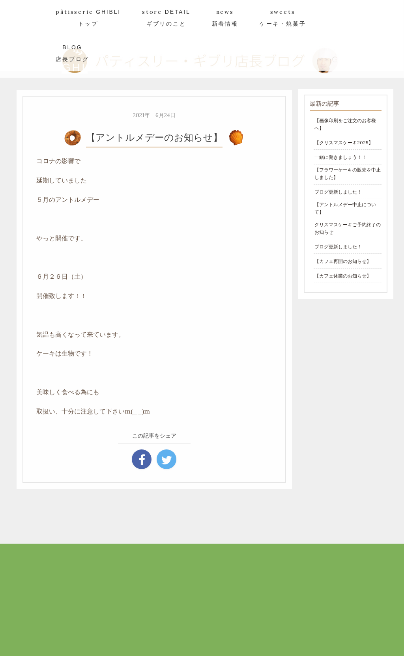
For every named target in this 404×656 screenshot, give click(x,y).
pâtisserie (88, 17)
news (225, 17)
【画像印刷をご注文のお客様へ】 (345, 124)
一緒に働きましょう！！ (340, 157)
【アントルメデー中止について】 (345, 208)
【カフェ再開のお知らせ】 (342, 261)
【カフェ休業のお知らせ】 (342, 276)
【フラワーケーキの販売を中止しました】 (347, 173)
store (166, 17)
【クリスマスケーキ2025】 (343, 142)
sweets (283, 17)
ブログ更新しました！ (338, 192)
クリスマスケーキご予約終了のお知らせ (347, 228)
